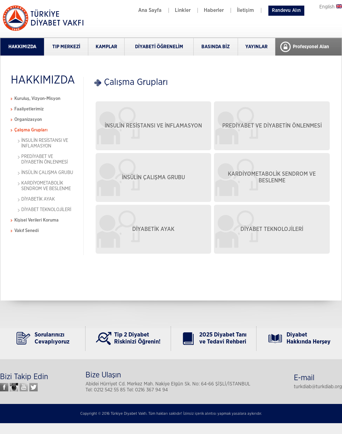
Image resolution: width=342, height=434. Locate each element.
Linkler (183, 10)
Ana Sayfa (150, 10)
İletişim (245, 10)
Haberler (214, 10)
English (330, 7)
